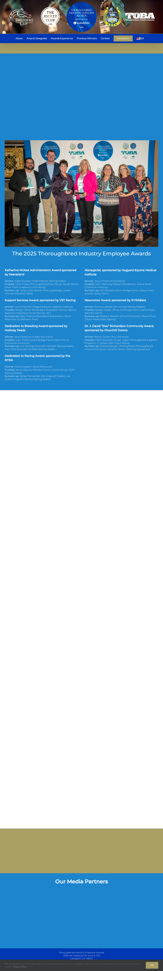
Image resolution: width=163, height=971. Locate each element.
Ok (152, 965)
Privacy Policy (20, 966)
